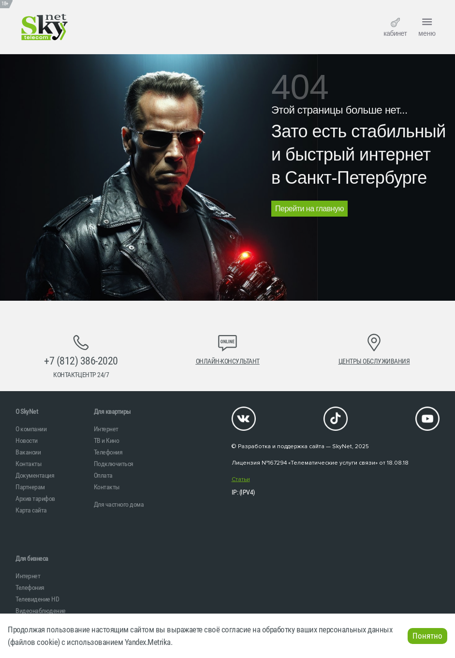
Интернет (106, 429)
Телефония (108, 452)
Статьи (241, 479)
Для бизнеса (31, 558)
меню (427, 26)
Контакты (28, 464)
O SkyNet (26, 411)
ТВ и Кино (106, 440)
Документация (34, 475)
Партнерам (30, 487)
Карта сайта (31, 510)
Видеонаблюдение (40, 610)
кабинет (395, 27)
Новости (26, 440)
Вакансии (28, 452)
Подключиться (113, 464)
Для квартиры (112, 411)
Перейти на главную (309, 209)
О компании (30, 429)
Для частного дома (119, 504)
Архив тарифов (35, 498)
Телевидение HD (37, 599)
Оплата (103, 475)
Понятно (427, 636)
